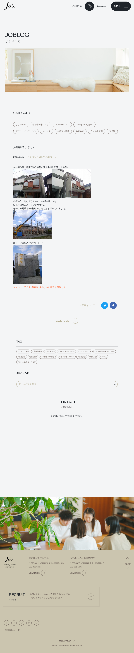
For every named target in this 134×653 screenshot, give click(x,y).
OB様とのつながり (84, 124)
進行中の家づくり (40, 124)
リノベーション (62, 124)
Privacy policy (65, 641)
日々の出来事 (97, 131)
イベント (47, 131)
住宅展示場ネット (11, 630)
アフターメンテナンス (26, 131)
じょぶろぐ (21, 124)
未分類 (112, 131)
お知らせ (80, 131)
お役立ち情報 (63, 131)
